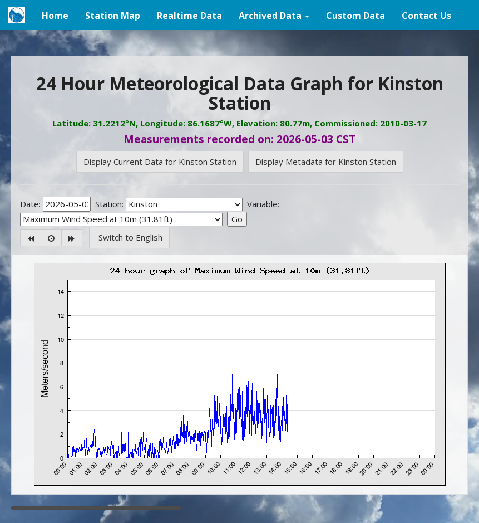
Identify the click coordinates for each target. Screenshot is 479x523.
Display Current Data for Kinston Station (159, 161)
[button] (274, 15)
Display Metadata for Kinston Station (325, 161)
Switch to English (129, 237)
